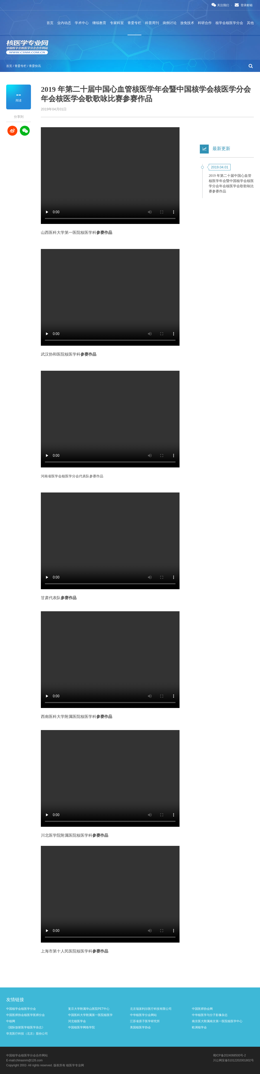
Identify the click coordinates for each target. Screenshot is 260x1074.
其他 (250, 23)
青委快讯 (35, 66)
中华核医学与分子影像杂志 (210, 1015)
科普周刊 (152, 23)
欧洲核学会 (199, 1027)
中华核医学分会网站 (143, 1015)
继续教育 (99, 23)
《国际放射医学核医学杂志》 (25, 1027)
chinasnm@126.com (29, 1060)
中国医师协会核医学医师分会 (25, 1015)
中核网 (10, 1021)
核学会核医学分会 (229, 23)
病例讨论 (170, 23)
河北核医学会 (77, 1021)
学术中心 (82, 23)
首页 (50, 23)
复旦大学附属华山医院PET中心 (88, 1009)
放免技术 (187, 23)
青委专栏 (134, 23)
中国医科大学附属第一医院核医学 (90, 1015)
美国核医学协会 (140, 1027)
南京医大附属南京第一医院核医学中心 (217, 1021)
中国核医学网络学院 (81, 1027)
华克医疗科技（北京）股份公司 (27, 1033)
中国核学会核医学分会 (21, 1009)
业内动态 (64, 23)
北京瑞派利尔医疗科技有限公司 (151, 1009)
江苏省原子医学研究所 (145, 1021)
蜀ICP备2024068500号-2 (229, 1055)
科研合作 (205, 23)
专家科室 (117, 23)
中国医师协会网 (202, 1009)
